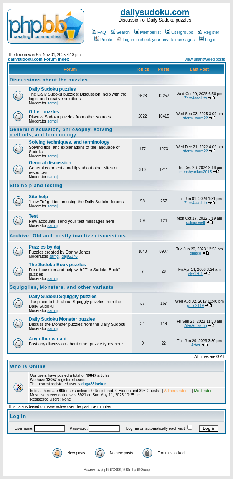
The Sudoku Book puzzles (57, 264)
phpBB (106, 469)
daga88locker (93, 384)
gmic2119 (195, 305)
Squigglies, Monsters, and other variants (62, 287)
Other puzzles (44, 111)
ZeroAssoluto (195, 98)
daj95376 (70, 256)
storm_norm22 (195, 118)
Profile (103, 39)
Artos (195, 345)
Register (208, 32)
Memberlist (147, 32)
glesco (195, 253)
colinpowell (195, 222)
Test (33, 216)
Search (120, 32)
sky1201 (195, 274)
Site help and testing (36, 185)
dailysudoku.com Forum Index (38, 59)
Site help (38, 196)
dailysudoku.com (155, 12)
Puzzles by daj (44, 247)
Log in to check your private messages (156, 39)
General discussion (50, 163)
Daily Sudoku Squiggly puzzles (63, 296)
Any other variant (48, 338)
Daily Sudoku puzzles (52, 89)
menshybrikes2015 (195, 172)
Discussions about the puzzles (49, 80)
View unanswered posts (205, 59)
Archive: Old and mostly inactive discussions (68, 236)
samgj (52, 103)
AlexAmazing (195, 325)
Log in (207, 39)
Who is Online (28, 366)
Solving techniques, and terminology (69, 142)
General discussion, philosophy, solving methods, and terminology (61, 132)
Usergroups (179, 32)
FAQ (99, 32)
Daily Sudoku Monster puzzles (62, 319)
